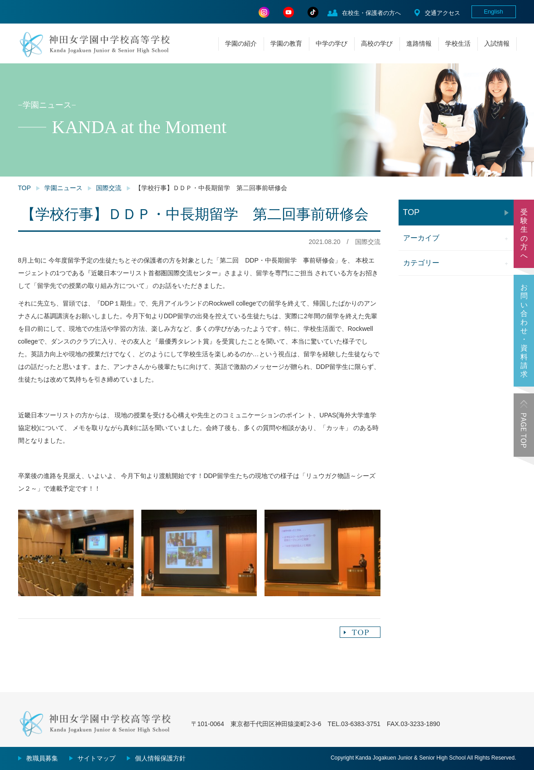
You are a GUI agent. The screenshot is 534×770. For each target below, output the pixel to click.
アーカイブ (421, 238)
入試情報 (497, 43)
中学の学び (331, 43)
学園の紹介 (241, 43)
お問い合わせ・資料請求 (524, 330)
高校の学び (377, 43)
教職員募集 (42, 758)
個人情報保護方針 (160, 758)
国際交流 (108, 187)
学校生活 (458, 43)
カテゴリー (421, 263)
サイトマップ (96, 758)
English (493, 11)
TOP (24, 187)
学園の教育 (286, 43)
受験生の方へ (524, 233)
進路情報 (419, 43)
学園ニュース (63, 187)
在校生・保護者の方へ (371, 13)
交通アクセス (442, 13)
